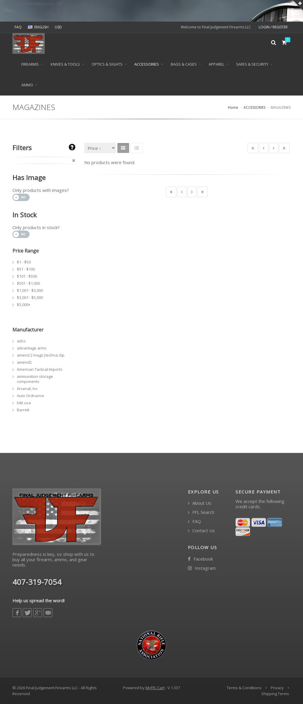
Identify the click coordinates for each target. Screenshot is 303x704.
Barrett (23, 409)
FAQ (18, 27)
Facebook (200, 559)
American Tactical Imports (39, 369)
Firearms (30, 64)
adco (21, 341)
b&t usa (24, 402)
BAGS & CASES (184, 64)
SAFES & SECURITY (252, 64)
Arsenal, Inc (27, 388)
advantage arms (31, 348)
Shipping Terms (275, 693)
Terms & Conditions (244, 687)
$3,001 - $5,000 (30, 297)
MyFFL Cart (155, 687)
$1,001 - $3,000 (30, 290)
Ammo (27, 85)
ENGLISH (38, 27)
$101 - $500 (27, 276)
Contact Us (201, 530)
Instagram (202, 568)
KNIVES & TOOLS (65, 64)
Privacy (277, 687)
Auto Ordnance (30, 395)
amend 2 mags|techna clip (41, 355)
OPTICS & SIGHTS (107, 64)
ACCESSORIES (146, 64)
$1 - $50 (24, 262)
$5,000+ (23, 304)
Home (233, 107)
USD (58, 27)
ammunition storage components (35, 379)
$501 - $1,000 (28, 283)
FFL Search (201, 512)
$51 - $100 (26, 269)
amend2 (24, 362)
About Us (199, 503)
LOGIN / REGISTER (273, 27)
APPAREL (216, 64)
